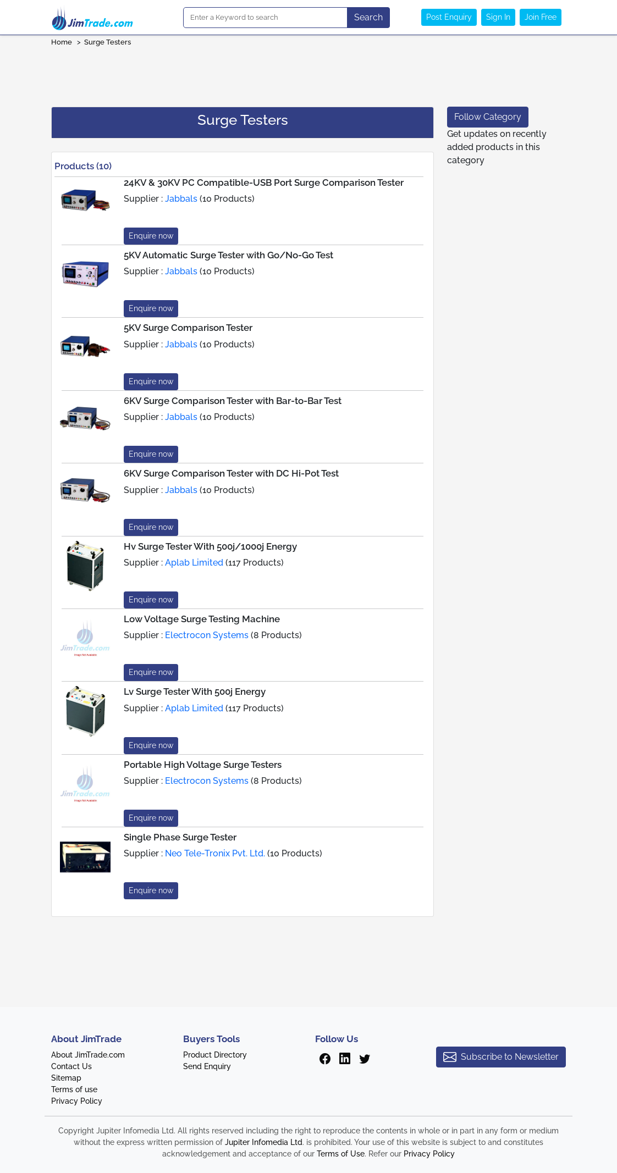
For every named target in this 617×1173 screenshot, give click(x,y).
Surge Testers (107, 42)
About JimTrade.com (88, 1054)
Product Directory (215, 1054)
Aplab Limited (194, 562)
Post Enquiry (449, 17)
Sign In (498, 17)
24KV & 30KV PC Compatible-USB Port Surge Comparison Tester (264, 182)
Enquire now (151, 235)
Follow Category (487, 117)
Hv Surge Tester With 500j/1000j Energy (210, 546)
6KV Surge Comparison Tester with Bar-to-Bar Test (232, 400)
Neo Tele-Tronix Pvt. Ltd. (215, 853)
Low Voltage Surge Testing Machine (202, 618)
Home (61, 42)
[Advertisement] (308, 73)
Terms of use (74, 1089)
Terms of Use (341, 1153)
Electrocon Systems (207, 635)
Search (368, 17)
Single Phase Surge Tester (180, 837)
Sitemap (66, 1078)
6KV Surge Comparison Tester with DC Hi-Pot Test (231, 473)
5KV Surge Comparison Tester (188, 327)
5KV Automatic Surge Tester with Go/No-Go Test (228, 255)
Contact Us (71, 1066)
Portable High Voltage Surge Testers (203, 764)
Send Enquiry (207, 1066)
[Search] (265, 17)
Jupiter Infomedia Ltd (263, 1142)
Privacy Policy (76, 1101)
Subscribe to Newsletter (501, 1057)
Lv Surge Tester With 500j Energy (195, 691)
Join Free (541, 17)
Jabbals (181, 198)
